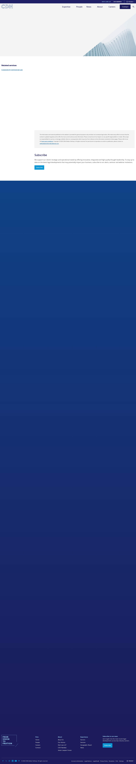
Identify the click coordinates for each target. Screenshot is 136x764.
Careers (112, 7)
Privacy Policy (104, 761)
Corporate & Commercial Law (12, 70)
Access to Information (77, 761)
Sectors (82, 740)
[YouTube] (15, 760)
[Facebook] (2, 760)
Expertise (66, 7)
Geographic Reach (86, 745)
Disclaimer (111, 761)
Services (82, 742)
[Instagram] (9, 760)
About (100, 7)
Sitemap (121, 761)
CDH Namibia (117, 1)
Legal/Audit (96, 761)
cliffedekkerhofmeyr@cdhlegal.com (49, 143)
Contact (38, 747)
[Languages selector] (130, 1)
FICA (117, 761)
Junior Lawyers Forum (65, 750)
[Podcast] (18, 760)
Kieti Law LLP (106, 1)
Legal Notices (88, 761)
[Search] (133, 6)
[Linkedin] (12, 760)
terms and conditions (47, 141)
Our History (61, 742)
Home (37, 740)
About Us (61, 740)
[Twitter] (6, 760)
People (79, 7)
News (89, 7)
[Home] (7, 7)
